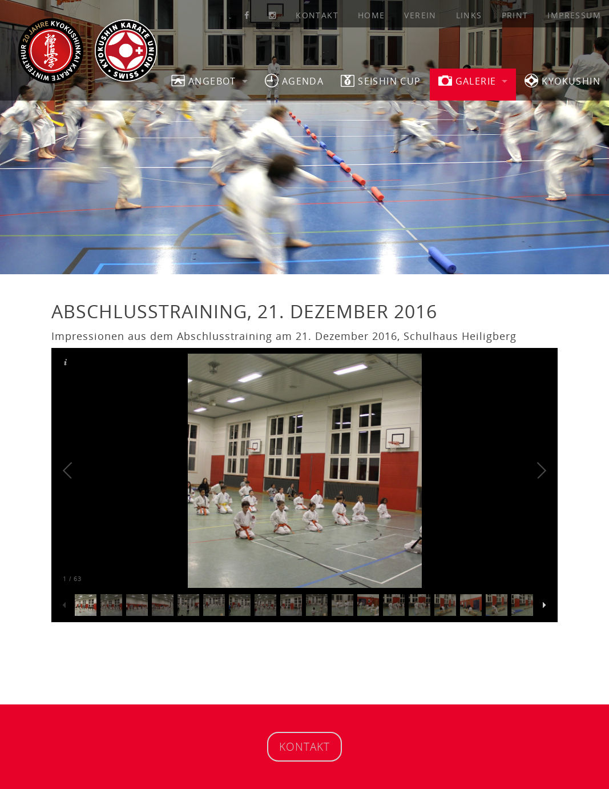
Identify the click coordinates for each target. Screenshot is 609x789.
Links (469, 15)
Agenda (294, 81)
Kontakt (317, 15)
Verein (420, 15)
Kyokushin (562, 81)
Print (515, 15)
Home (371, 15)
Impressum (574, 15)
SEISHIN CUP (381, 81)
